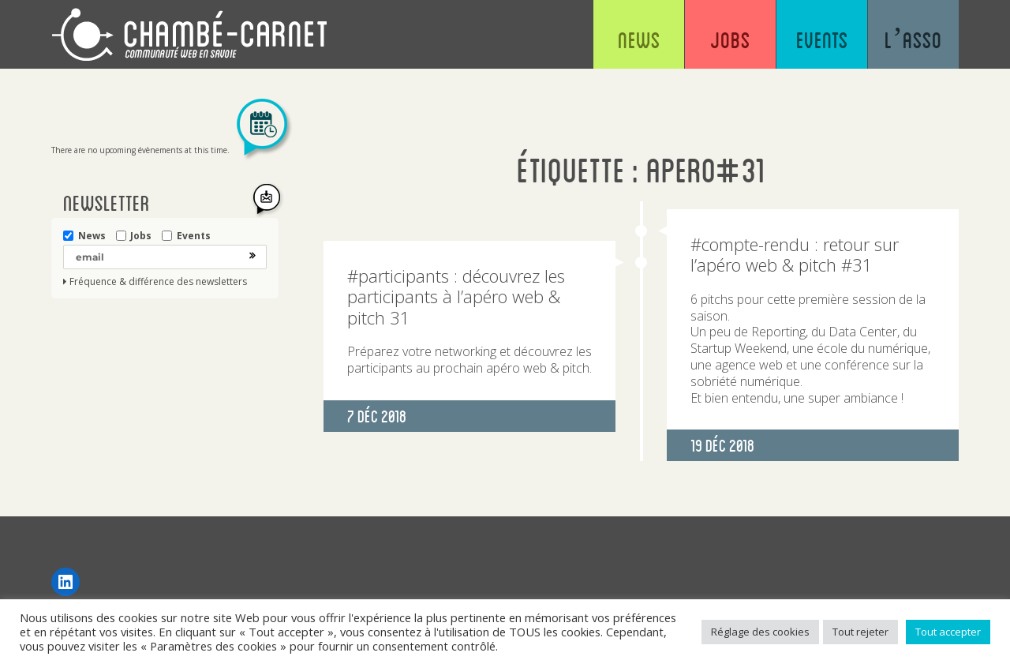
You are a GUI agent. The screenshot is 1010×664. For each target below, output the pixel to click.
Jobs (730, 39)
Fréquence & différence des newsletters (158, 282)
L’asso (913, 39)
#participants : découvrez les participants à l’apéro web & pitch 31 (456, 296)
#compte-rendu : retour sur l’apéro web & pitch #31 (794, 254)
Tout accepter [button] (948, 632)
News (639, 39)
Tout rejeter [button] (860, 632)
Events (822, 39)
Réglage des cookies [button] (760, 632)
